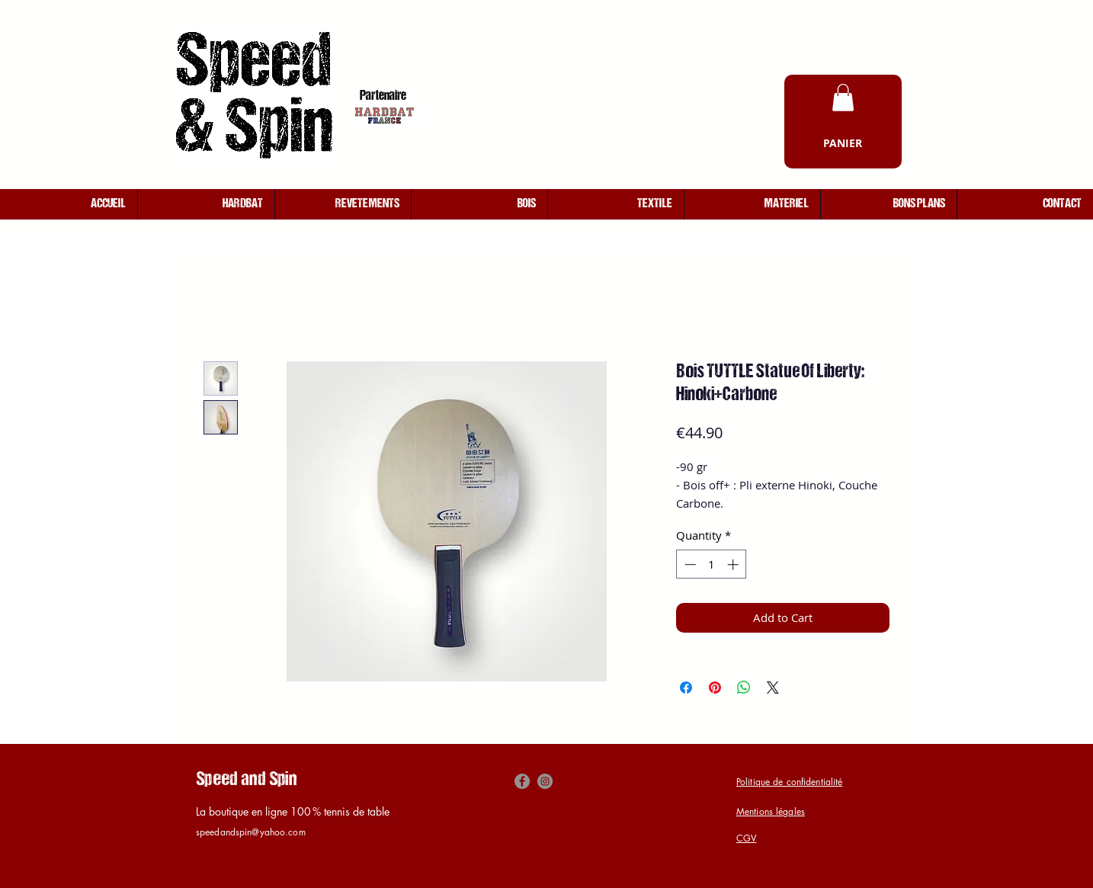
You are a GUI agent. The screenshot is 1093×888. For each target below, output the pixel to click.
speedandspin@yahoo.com (251, 831)
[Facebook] (522, 781)
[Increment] (734, 564)
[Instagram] (545, 781)
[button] (843, 97)
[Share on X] (773, 687)
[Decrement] (688, 564)
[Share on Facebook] (686, 687)
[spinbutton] (711, 564)
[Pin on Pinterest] (715, 687)
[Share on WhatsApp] (744, 687)
